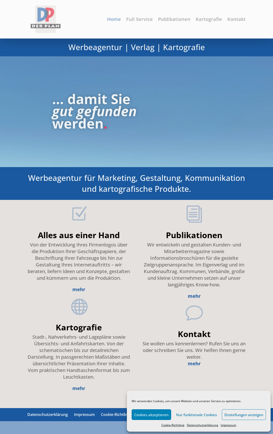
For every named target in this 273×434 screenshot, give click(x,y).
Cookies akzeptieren (151, 414)
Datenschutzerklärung (202, 425)
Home (114, 19)
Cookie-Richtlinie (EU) (120, 414)
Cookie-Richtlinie (172, 425)
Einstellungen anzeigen (243, 414)
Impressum (228, 425)
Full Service (139, 19)
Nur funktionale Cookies (196, 414)
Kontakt (236, 19)
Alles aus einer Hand (79, 235)
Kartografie (209, 19)
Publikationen (174, 19)
